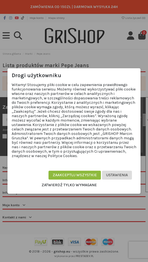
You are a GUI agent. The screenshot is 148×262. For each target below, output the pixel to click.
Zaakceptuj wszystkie (75, 175)
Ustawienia (117, 175)
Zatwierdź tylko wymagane (69, 185)
